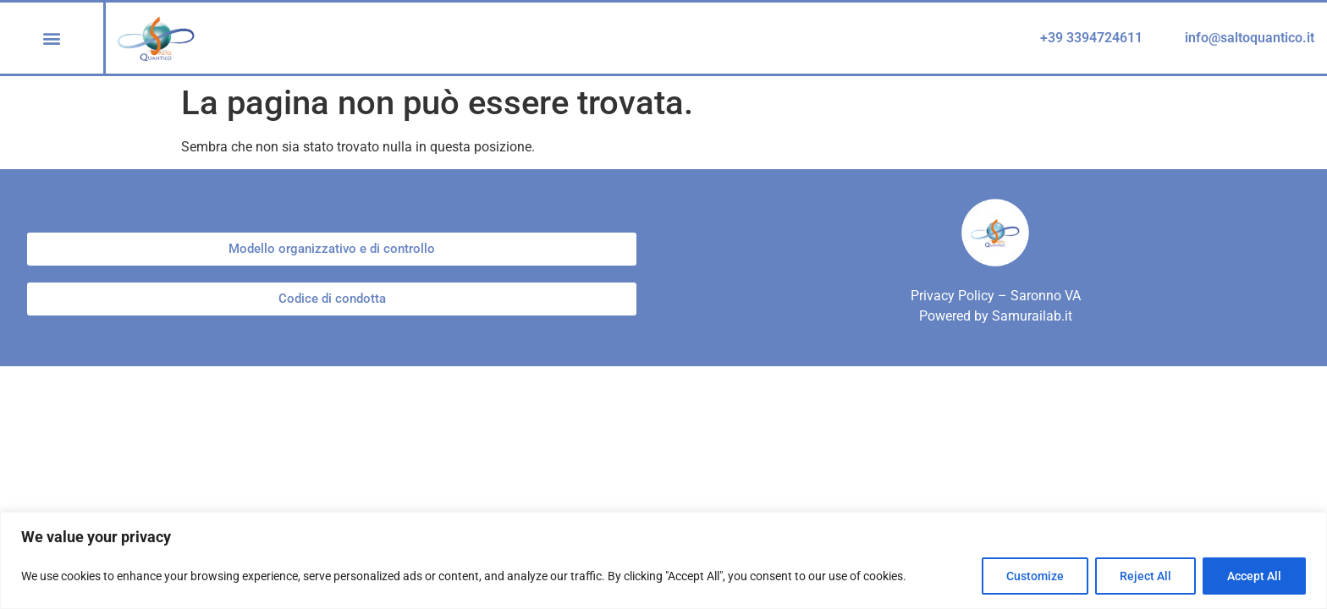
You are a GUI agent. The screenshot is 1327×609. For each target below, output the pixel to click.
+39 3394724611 (1091, 38)
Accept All (1254, 576)
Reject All (1145, 576)
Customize (1035, 576)
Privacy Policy (952, 296)
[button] (52, 38)
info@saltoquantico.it (1249, 38)
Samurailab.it (1032, 316)
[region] (663, 560)
